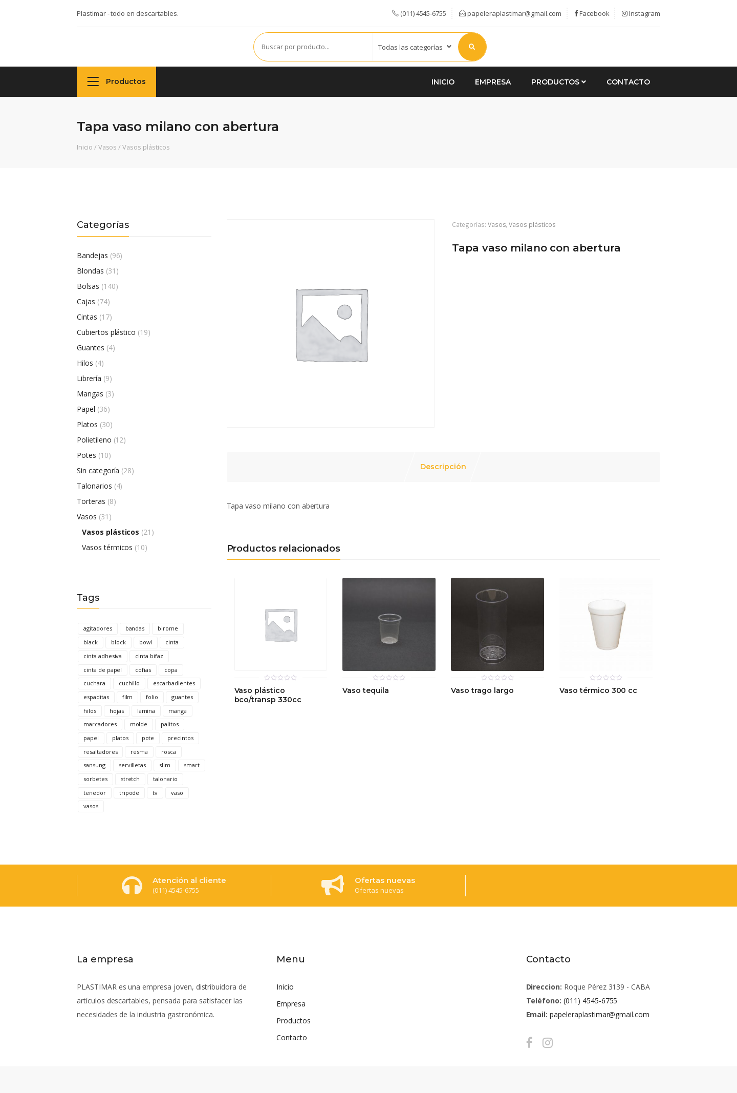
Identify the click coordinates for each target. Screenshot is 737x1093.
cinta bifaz (149, 656)
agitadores (97, 628)
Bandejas (92, 255)
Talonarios (94, 486)
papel (91, 738)
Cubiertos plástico (106, 332)
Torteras (91, 501)
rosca (168, 751)
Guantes (90, 347)
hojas (117, 710)
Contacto (628, 82)
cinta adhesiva (102, 656)
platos (120, 738)
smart (192, 765)
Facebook (592, 13)
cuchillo (129, 683)
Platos (87, 424)
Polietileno (94, 440)
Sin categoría (98, 470)
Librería (89, 378)
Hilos (85, 363)
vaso (177, 792)
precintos (180, 738)
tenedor (94, 792)
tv (155, 792)
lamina (146, 710)
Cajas (86, 301)
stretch (130, 779)
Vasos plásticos (145, 147)
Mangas (90, 393)
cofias (143, 670)
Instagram (641, 13)
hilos (89, 710)
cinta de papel (102, 670)
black (90, 642)
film (127, 697)
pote (148, 738)
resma (139, 751)
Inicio (442, 82)
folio (152, 697)
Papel (86, 409)
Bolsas (88, 286)
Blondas (90, 271)
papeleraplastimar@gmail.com (510, 13)
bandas (135, 628)
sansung (94, 765)
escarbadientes (173, 683)
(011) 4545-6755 (590, 1000)
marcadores (100, 724)
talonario (165, 779)
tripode (129, 792)
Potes (86, 455)
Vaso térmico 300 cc (598, 690)
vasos (90, 806)
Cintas (87, 317)
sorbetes (95, 779)
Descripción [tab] (443, 466)
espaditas (96, 697)
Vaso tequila (365, 690)
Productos (116, 81)
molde (139, 724)
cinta (172, 642)
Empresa (493, 82)
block (118, 642)
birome (168, 628)
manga (177, 710)
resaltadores (100, 751)
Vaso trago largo (482, 690)
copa (171, 670)
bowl (146, 642)
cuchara (94, 683)
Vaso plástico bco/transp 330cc (267, 695)
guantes (182, 697)
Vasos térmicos (107, 547)
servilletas (132, 765)
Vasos (107, 147)
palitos (170, 724)
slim (164, 765)
